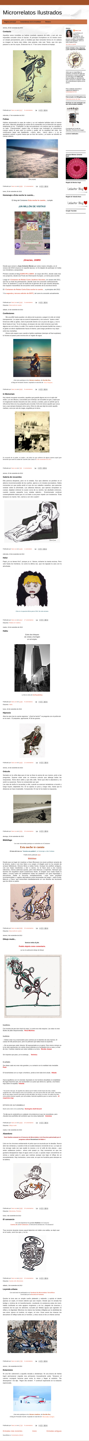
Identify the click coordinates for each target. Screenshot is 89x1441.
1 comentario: (28, 549)
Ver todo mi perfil (71, 44)
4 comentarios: (27, 468)
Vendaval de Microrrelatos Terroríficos (43, 1292)
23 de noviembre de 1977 (43, 459)
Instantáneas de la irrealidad (30, 22)
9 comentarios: (28, 702)
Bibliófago (7, 840)
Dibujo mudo (13, 1125)
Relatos (48, 22)
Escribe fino (46, 380)
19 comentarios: (29, 831)
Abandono (7, 1134)
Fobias (6, 119)
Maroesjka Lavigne (48, 1417)
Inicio (34, 1431)
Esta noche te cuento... (37, 200)
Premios (18, 1211)
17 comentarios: (29, 620)
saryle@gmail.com (71, 92)
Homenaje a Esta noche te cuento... (19, 195)
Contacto (7, 31)
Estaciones (8, 1370)
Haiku (5, 631)
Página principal (10, 22)
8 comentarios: (28, 389)
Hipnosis (7, 713)
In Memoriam (8, 394)
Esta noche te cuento (15, 305)
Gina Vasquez (48, 382)
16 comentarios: (29, 928)
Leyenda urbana (10, 1289)
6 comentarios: (28, 110)
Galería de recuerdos (12, 477)
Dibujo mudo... (9, 939)
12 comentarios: (29, 186)
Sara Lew (78, 30)
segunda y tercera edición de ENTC (20, 293)
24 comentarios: (29, 1208)
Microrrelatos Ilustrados (32, 12)
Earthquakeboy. (38, 695)
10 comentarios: (29, 1122)
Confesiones (8, 313)
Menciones (12, 1211)
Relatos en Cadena (14, 622)
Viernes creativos (34, 380)
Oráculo (6, 771)
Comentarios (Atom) (17, 1435)
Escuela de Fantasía (37, 1294)
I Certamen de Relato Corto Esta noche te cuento (24, 289)
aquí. (39, 855)
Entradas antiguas (54, 1431)
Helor (5, 558)
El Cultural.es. (24, 1224)
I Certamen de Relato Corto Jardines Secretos (27, 280)
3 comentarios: (28, 302)
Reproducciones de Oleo (73, 99)
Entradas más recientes (12, 1431)
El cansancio (8, 1219)
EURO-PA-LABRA (27, 274)
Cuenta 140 (14, 1224)
